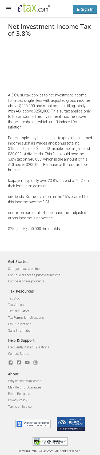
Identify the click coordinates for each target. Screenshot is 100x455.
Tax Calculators (19, 311)
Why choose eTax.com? (24, 381)
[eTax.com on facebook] (10, 362)
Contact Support (19, 354)
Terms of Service (19, 407)
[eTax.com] (34, 7)
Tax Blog (14, 298)
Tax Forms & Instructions (26, 318)
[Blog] (35, 362)
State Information (20, 330)
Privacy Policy (17, 400)
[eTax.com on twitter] (19, 362)
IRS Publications (19, 324)
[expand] (8, 8)
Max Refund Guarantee (24, 387)
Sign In (85, 9)
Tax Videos (16, 305)
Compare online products (26, 281)
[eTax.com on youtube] (27, 362)
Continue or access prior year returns (34, 275)
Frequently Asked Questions (28, 347)
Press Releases (19, 394)
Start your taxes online (23, 269)
